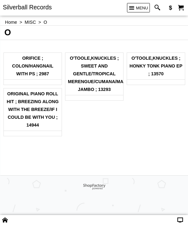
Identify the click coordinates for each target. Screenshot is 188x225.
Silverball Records (27, 7)
